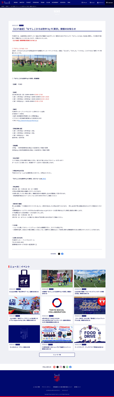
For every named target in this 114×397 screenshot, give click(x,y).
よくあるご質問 (36, 387)
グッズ (92, 2)
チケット (84, 2)
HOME (2, 6)
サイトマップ (65, 390)
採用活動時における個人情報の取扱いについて (62, 387)
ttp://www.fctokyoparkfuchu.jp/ (28, 120)
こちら (44, 179)
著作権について (77, 387)
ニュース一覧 (57, 355)
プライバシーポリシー (46, 387)
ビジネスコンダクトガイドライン (53, 390)
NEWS (7, 6)
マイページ (100, 2)
